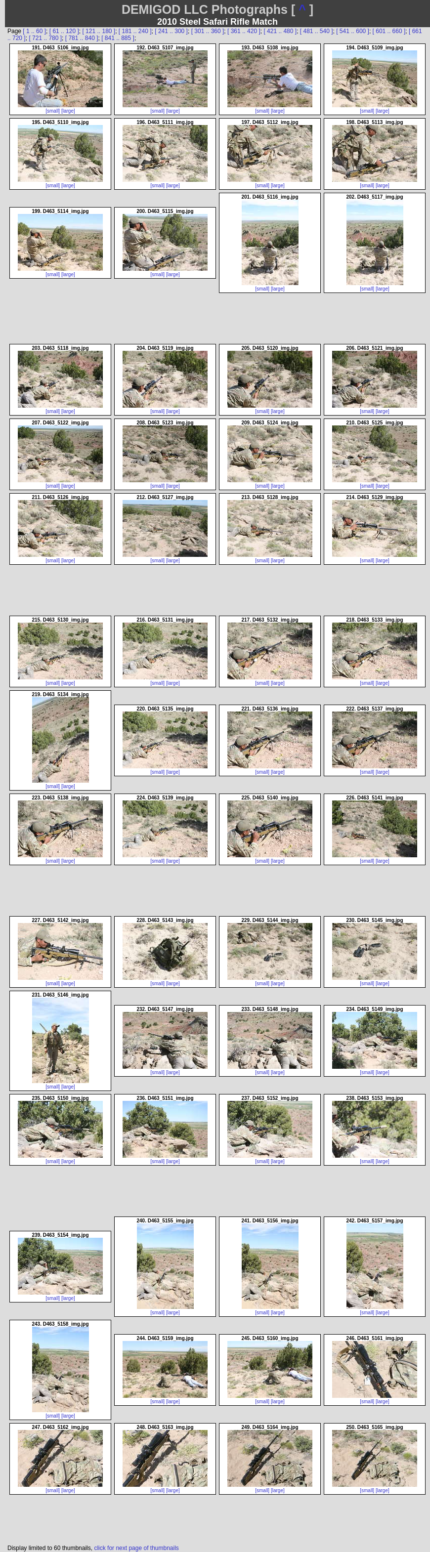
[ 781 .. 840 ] (81, 38)
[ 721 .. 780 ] (45, 38)
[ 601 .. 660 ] (389, 31)
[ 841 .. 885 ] (117, 38)
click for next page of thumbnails (136, 1548)
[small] (52, 111)
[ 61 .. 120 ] (64, 31)
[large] (68, 111)
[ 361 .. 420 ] (243, 31)
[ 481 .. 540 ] (316, 31)
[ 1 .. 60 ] (34, 31)
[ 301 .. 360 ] (207, 31)
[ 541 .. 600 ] (352, 31)
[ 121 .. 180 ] (98, 31)
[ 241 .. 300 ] (171, 31)
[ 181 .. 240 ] (135, 31)
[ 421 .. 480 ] (280, 31)
